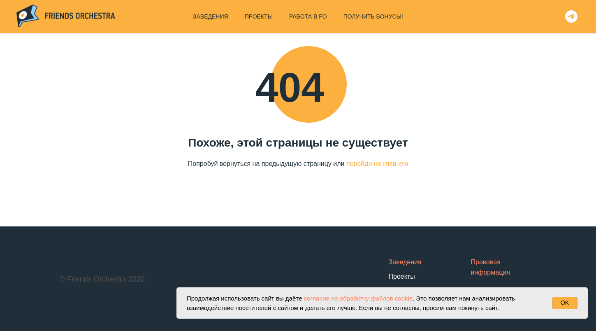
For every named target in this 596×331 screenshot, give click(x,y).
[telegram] (571, 16)
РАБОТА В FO (308, 16)
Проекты (402, 276)
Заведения (405, 262)
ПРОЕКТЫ (259, 16)
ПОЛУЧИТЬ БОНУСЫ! (373, 16)
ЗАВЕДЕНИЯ (210, 16)
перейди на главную (377, 163)
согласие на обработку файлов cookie (358, 298)
